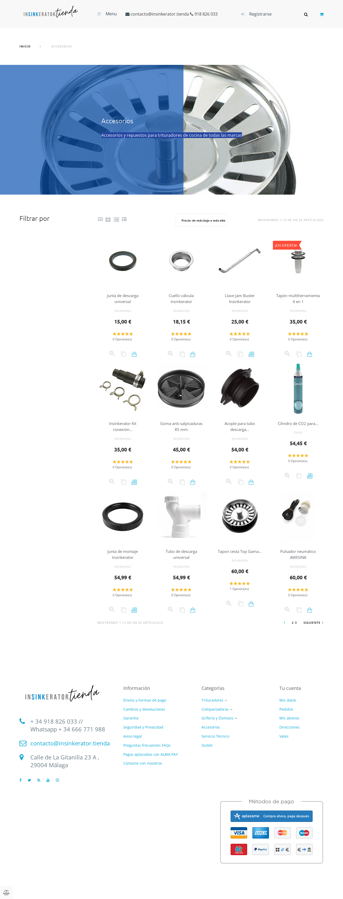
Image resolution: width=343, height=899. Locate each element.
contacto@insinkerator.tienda (160, 14)
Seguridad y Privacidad (143, 733)
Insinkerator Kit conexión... (122, 432)
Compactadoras (215, 715)
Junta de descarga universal (122, 298)
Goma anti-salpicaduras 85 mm (181, 432)
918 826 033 (206, 14)
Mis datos (287, 706)
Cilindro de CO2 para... (298, 432)
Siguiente (314, 628)
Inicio (298, 444)
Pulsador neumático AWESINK (298, 560)
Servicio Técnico (215, 742)
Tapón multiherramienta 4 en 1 (298, 301)
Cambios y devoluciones (144, 715)
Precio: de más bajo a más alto (203, 220)
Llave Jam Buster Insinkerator (239, 298)
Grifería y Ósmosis (217, 724)
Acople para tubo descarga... (239, 432)
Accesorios (122, 310)
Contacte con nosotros (142, 769)
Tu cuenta (290, 694)
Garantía (130, 724)
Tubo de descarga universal (181, 560)
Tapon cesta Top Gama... (240, 560)
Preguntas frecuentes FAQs (147, 751)
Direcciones (289, 733)
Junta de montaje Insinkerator (123, 560)
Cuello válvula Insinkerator (181, 298)
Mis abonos (289, 724)
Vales (283, 742)
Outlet (206, 751)
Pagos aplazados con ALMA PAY (150, 760)
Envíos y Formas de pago (144, 706)
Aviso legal (132, 742)
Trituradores (212, 706)
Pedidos (286, 715)
